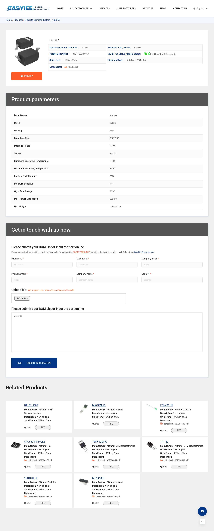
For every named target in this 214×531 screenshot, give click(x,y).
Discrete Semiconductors (37, 20)
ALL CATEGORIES (81, 8)
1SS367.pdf (71, 67)
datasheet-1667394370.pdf (38, 460)
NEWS (163, 8)
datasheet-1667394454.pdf (106, 460)
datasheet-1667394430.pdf (174, 423)
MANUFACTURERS (126, 8)
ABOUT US (147, 8)
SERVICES (104, 8)
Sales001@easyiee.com (144, 252)
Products (18, 20)
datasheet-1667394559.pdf (38, 496)
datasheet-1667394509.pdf (174, 460)
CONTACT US (180, 8)
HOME (60, 8)
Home (9, 20)
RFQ (43, 427)
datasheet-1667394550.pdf (106, 496)
